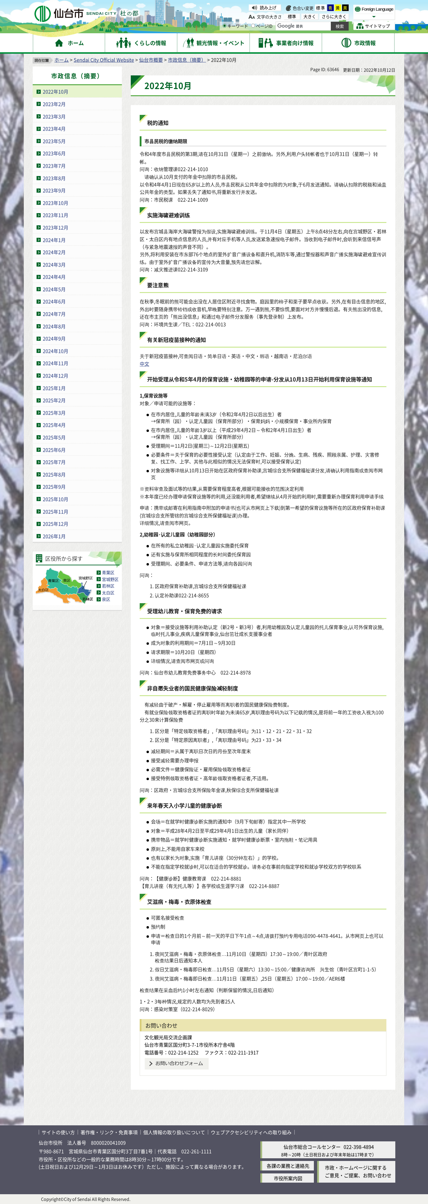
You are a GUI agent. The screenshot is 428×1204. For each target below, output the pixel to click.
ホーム (61, 59)
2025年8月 (54, 474)
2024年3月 (54, 264)
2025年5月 (54, 437)
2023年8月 (54, 178)
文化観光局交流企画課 (168, 1037)
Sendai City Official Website (104, 59)
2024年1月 (54, 239)
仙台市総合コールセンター (312, 1146)
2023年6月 (54, 153)
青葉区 (108, 572)
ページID (262, 26)
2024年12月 (55, 375)
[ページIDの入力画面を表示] (253, 26)
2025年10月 (55, 499)
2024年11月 (55, 363)
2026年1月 (54, 536)
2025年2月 (54, 400)
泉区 (106, 599)
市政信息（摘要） (187, 59)
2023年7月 (54, 165)
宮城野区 (110, 579)
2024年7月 (54, 313)
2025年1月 (54, 388)
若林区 (108, 586)
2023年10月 (55, 202)
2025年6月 (54, 449)
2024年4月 (54, 276)
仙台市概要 (151, 59)
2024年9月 (54, 338)
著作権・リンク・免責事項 (109, 1132)
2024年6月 (54, 301)
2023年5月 (54, 141)
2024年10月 (55, 350)
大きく (309, 16)
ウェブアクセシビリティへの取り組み (251, 1132)
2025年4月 (54, 424)
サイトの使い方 (58, 1132)
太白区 (108, 592)
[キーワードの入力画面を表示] (224, 26)
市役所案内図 (288, 1178)
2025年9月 (54, 486)
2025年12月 (55, 523)
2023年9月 (54, 190)
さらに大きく (334, 16)
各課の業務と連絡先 (288, 1165)
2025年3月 (54, 412)
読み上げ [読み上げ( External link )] (268, 7)
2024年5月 (54, 289)
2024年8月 (54, 326)
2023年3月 (54, 116)
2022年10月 (55, 91)
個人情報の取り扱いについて (174, 1132)
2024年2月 (54, 252)
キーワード (235, 26)
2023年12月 (55, 227)
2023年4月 (54, 128)
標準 (320, 8)
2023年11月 (55, 214)
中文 (144, 363)
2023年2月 (54, 103)
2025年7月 (54, 461)
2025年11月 (55, 511)
